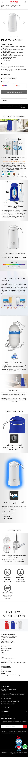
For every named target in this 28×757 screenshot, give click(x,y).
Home (2, 5)
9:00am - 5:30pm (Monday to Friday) (10, 701)
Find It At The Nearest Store (14, 92)
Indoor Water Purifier (13, 6)
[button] (4, 22)
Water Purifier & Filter (16, 5)
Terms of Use (19, 732)
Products (8, 5)
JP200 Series (3, 6)
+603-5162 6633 (6, 698)
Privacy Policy (12, 732)
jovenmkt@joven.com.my (8, 703)
